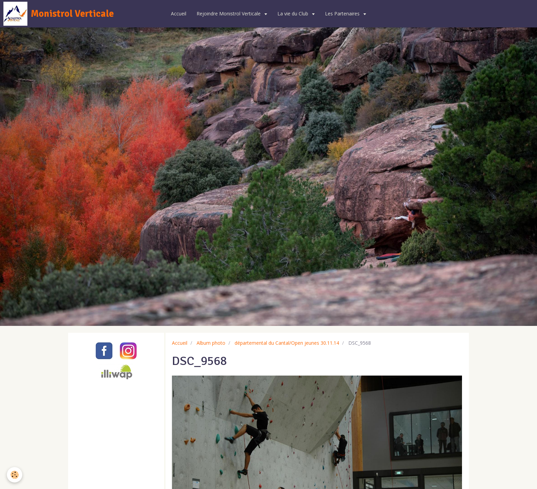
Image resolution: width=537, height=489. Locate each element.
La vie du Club (293, 13)
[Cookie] (14, 474)
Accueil (178, 13)
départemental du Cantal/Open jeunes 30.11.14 (287, 343)
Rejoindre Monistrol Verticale (229, 13)
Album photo (211, 343)
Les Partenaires (343, 13)
